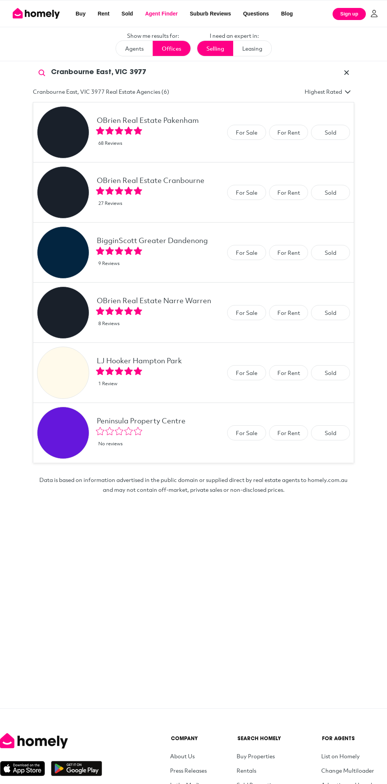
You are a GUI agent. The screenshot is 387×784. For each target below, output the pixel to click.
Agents (134, 48)
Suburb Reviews (210, 14)
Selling (215, 48)
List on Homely (340, 756)
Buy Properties (256, 756)
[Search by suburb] (193, 72)
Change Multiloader (347, 770)
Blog (287, 14)
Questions (256, 14)
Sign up (349, 14)
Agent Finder (161, 14)
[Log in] (374, 14)
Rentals (246, 770)
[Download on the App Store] (25, 768)
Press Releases (188, 770)
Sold (127, 14)
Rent (103, 14)
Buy (80, 14)
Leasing (252, 48)
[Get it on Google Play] (76, 768)
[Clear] (347, 73)
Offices (171, 48)
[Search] (41, 72)
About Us (182, 756)
